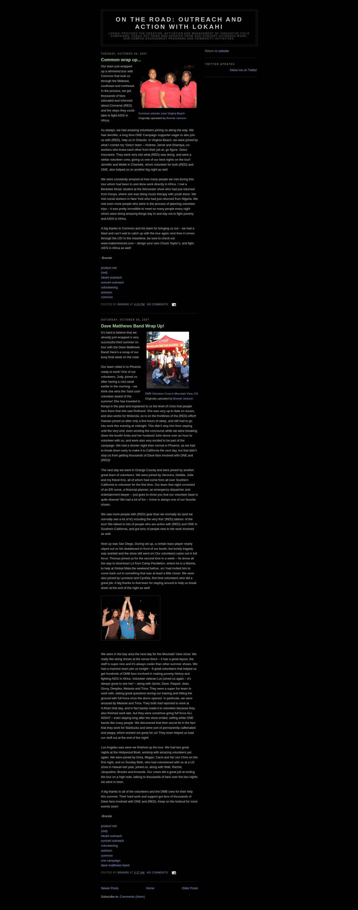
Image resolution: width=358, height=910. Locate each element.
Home (150, 888)
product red (109, 268)
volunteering (109, 287)
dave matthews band (115, 865)
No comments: (158, 304)
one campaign (111, 860)
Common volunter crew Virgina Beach (161, 113)
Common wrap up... (121, 59)
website (224, 51)
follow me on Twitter (243, 70)
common (107, 297)
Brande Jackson (176, 118)
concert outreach (112, 282)
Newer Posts (110, 888)
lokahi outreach (111, 277)
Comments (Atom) (132, 896)
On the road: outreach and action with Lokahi (179, 23)
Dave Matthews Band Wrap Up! (132, 326)
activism (106, 292)
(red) (104, 272)
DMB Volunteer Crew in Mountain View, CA (171, 393)
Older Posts (190, 888)
